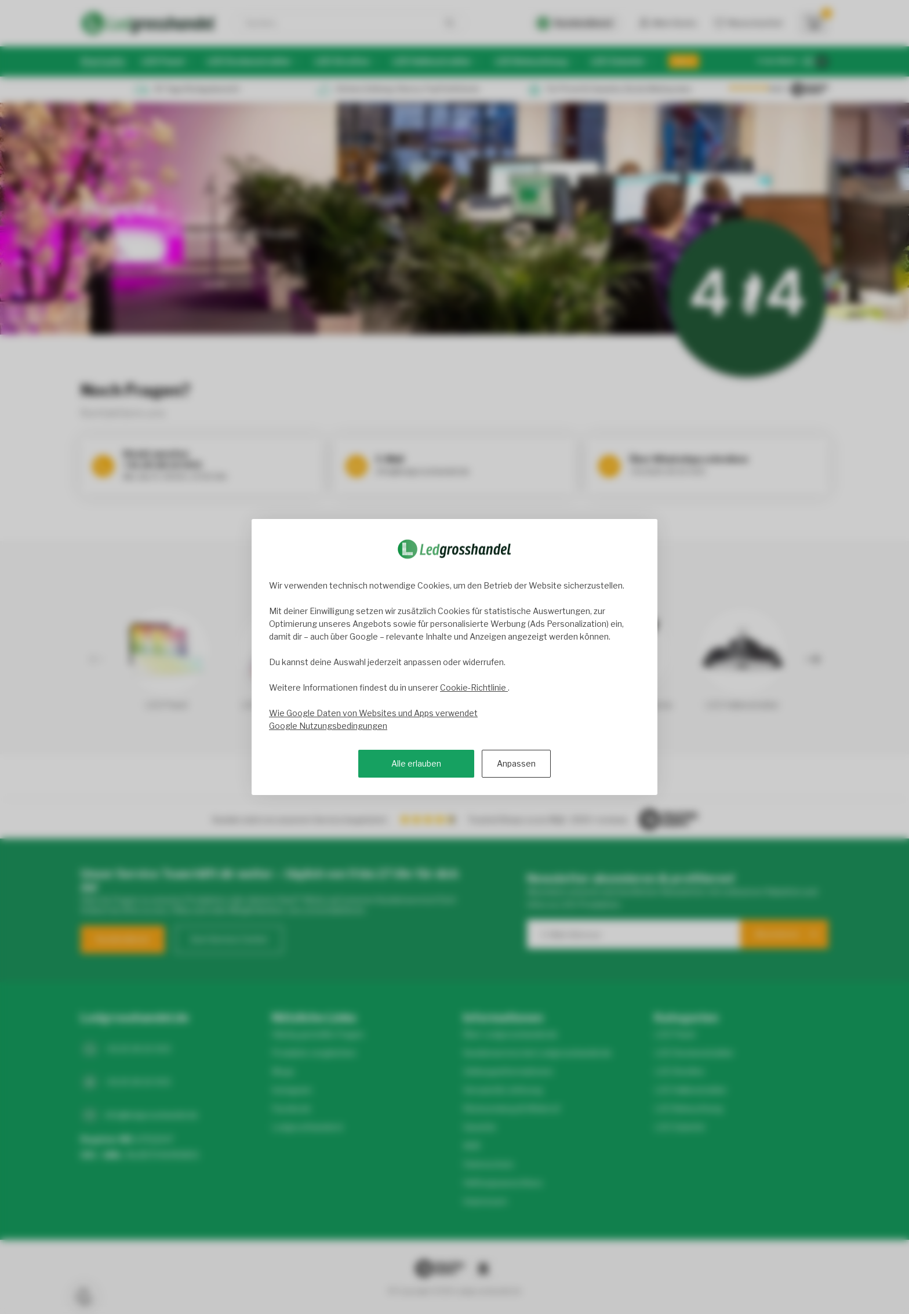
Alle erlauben (416, 763)
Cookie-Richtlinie (474, 687)
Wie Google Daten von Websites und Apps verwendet (373, 713)
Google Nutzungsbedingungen (328, 726)
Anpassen (516, 763)
